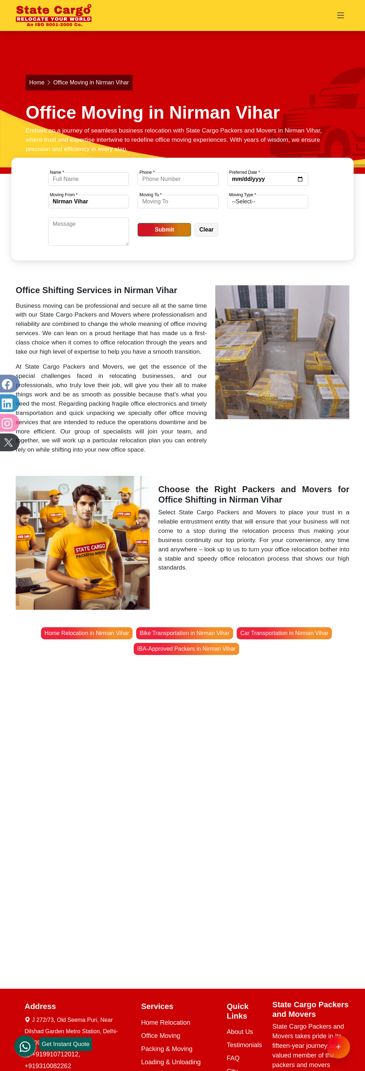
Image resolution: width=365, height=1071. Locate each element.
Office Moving (160, 1035)
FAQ (233, 1058)
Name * (57, 172)
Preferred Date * (244, 172)
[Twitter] (9, 442)
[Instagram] (9, 423)
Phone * (147, 172)
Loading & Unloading (171, 1062)
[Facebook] (9, 383)
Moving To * (150, 194)
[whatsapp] (25, 1039)
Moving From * (64, 194)
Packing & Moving (166, 1048)
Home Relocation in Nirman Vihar (87, 633)
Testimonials (244, 1045)
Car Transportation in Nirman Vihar (284, 633)
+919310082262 (48, 1066)
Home (37, 82)
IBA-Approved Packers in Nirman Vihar (186, 649)
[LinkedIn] (9, 403)
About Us (240, 1031)
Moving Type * (242, 194)
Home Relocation (165, 1022)
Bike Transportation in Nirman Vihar (185, 633)
